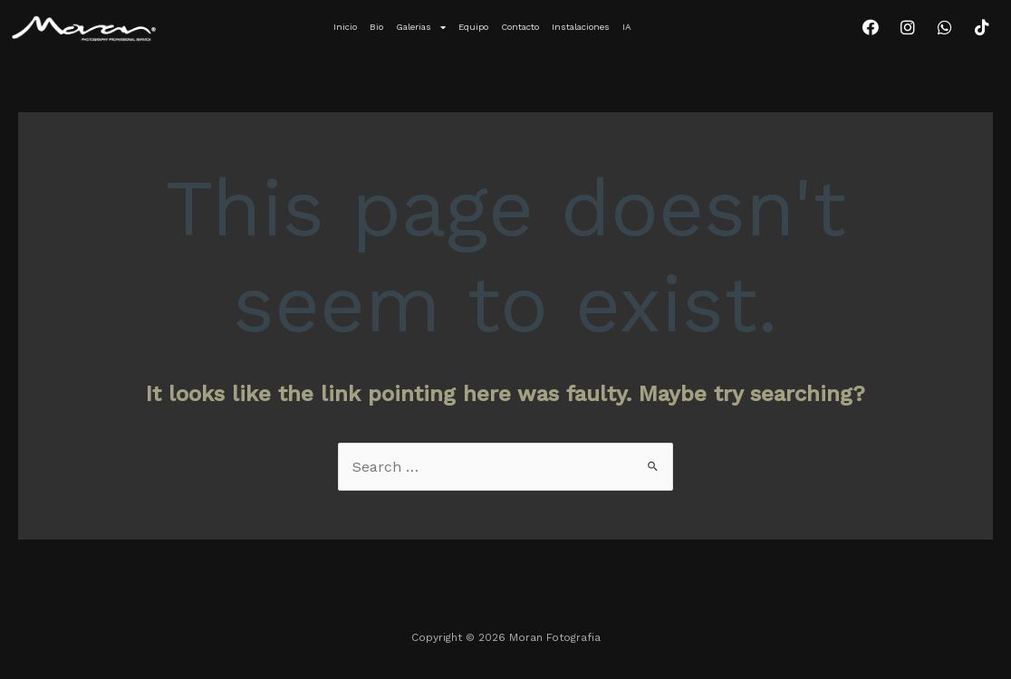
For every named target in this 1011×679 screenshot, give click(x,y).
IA (626, 27)
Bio (376, 27)
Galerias (421, 27)
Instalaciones (581, 27)
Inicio (345, 27)
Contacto (520, 27)
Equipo (473, 27)
